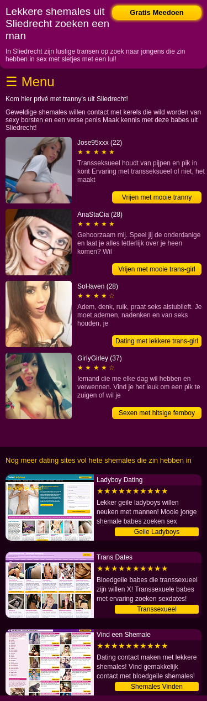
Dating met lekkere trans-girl (156, 341)
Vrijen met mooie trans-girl (156, 269)
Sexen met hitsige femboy (157, 413)
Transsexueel (157, 609)
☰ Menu (30, 81)
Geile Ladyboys (157, 532)
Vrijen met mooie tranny (157, 197)
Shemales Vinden (157, 686)
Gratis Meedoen (157, 12)
